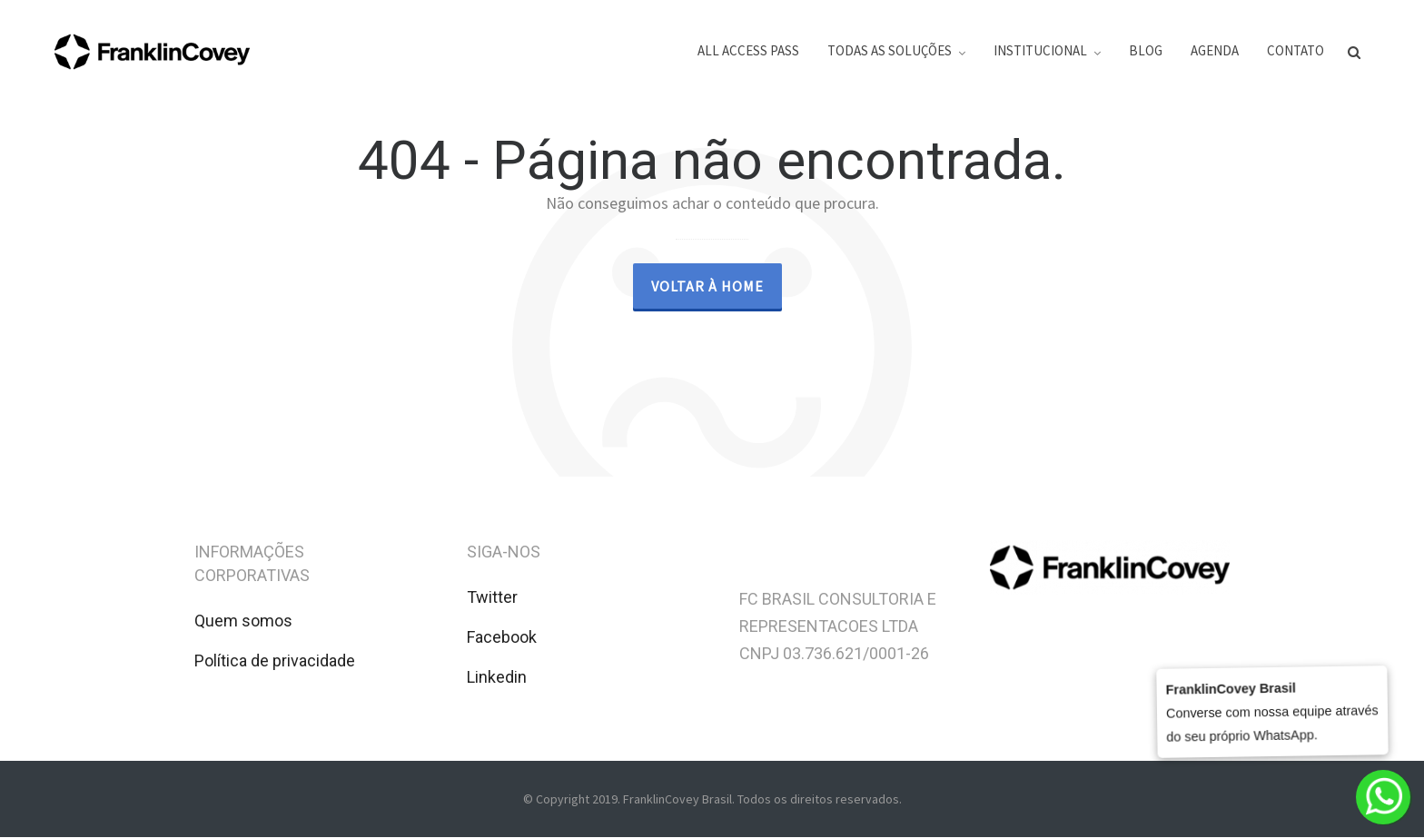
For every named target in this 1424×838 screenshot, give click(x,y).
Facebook (502, 636)
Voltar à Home (707, 286)
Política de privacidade (274, 660)
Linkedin (497, 676)
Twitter (492, 596)
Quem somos (243, 620)
